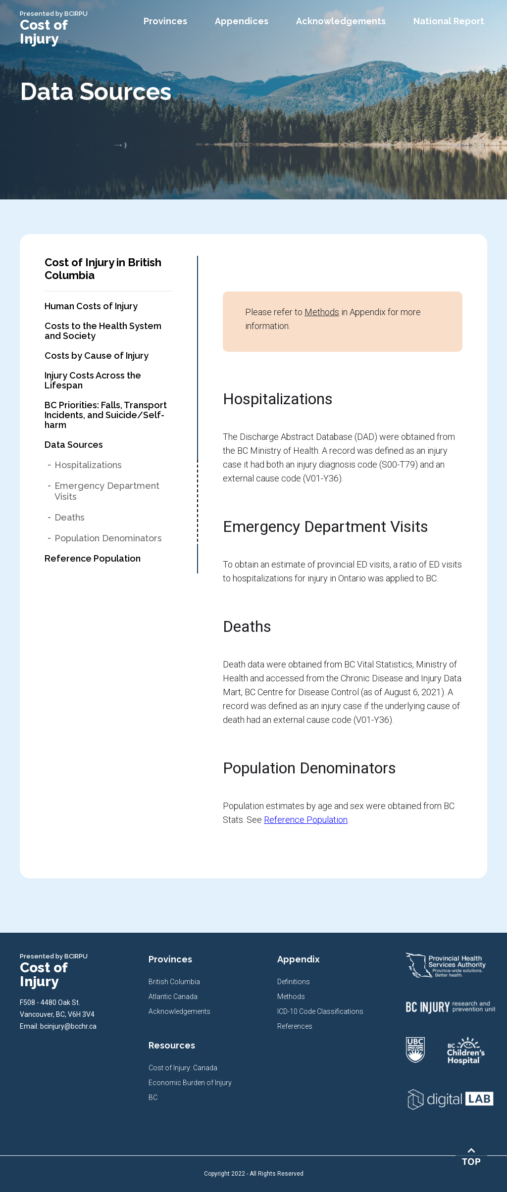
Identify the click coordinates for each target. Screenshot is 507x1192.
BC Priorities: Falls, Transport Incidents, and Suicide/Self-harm (106, 415)
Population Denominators (108, 538)
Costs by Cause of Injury (97, 356)
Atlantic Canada (173, 997)
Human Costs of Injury (91, 306)
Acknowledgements (179, 1011)
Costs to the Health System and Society (103, 331)
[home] (64, 28)
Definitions (293, 982)
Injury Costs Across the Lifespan (93, 380)
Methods (321, 312)
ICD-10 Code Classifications (320, 1011)
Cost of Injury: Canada (183, 1068)
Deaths (69, 517)
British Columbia (174, 982)
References (294, 1026)
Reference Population (93, 559)
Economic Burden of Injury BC (190, 1090)
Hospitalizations (88, 465)
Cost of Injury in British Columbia (103, 269)
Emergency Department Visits (106, 491)
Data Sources (74, 445)
